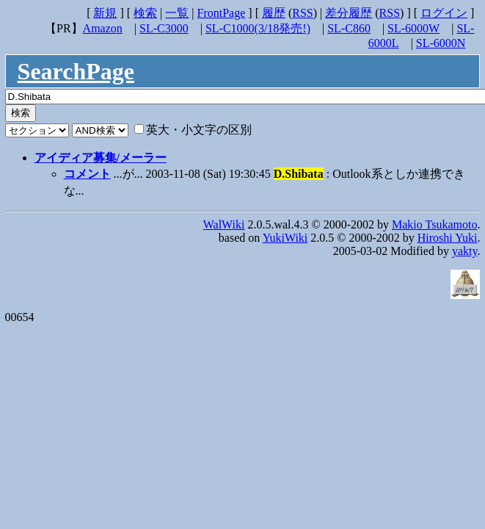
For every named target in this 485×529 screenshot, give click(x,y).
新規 (105, 13)
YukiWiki (285, 237)
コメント (87, 174)
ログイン (443, 13)
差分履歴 (348, 13)
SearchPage (76, 71)
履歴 (273, 13)
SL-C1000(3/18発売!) (257, 28)
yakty (465, 251)
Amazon (103, 28)
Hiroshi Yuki (447, 237)
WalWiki (224, 224)
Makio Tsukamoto (434, 224)
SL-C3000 (164, 28)
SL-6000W (413, 28)
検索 (145, 13)
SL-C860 (349, 28)
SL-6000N (441, 43)
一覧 (177, 13)
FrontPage (221, 13)
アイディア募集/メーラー (100, 157)
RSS (302, 13)
